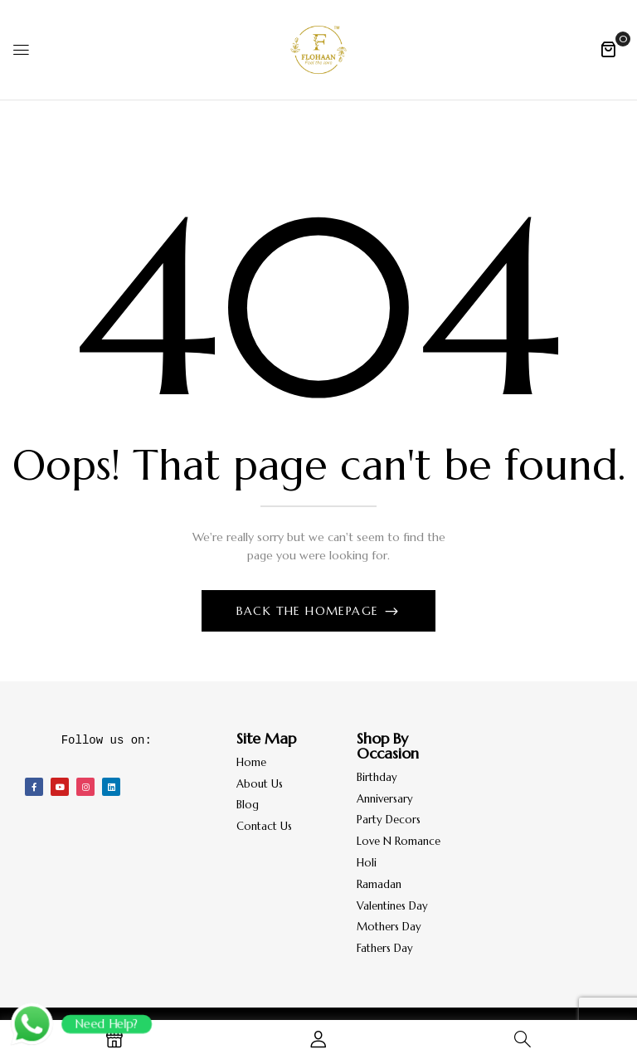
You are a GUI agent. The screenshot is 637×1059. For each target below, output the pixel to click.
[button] (608, 48)
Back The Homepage (309, 610)
